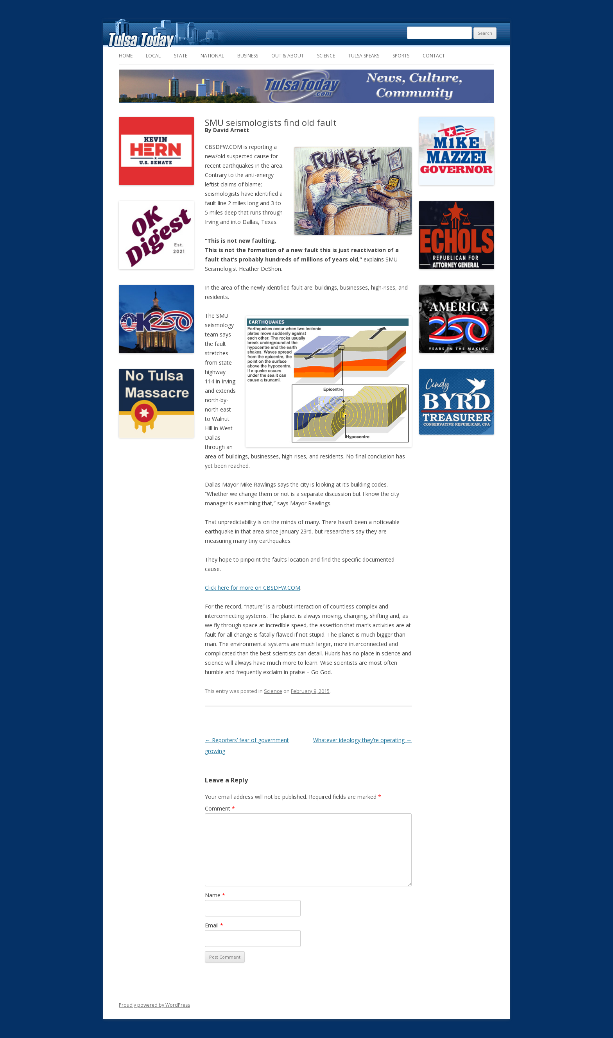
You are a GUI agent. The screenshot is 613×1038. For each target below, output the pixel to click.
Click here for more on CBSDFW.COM (252, 587)
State (180, 55)
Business (247, 55)
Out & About (287, 55)
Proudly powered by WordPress (154, 1005)
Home (126, 55)
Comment (220, 808)
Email (214, 925)
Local (153, 55)
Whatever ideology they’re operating (362, 740)
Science (326, 55)
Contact (434, 55)
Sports (401, 55)
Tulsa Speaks (363, 55)
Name (215, 895)
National (212, 55)
